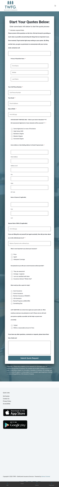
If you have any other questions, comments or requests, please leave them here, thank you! (28, 336)
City (11, 174)
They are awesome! (19, 271)
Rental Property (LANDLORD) (21, 301)
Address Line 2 (14, 165)
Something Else (17, 303)
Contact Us (6, 398)
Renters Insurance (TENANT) (21, 296)
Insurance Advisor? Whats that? (22, 279)
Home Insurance (18, 293)
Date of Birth (12, 109)
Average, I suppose (18, 274)
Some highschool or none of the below (24, 128)
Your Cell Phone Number (15, 87)
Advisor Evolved (45, 476)
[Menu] (55, 5)
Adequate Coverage (19, 259)
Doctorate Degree (18, 138)
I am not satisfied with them (21, 276)
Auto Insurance (17, 291)
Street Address (14, 156)
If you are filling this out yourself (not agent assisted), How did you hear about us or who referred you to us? (29, 236)
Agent (15, 257)
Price (14, 254)
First (12, 209)
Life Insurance (17, 298)
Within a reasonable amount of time (23, 328)
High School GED (18, 131)
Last (12, 218)
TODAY (15, 325)
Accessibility (6, 403)
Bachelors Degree (18, 133)
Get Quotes (6, 396)
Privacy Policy (7, 401)
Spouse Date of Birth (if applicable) (17, 223)
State (12, 183)
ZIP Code (13, 192)
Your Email (11, 98)
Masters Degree (18, 136)
